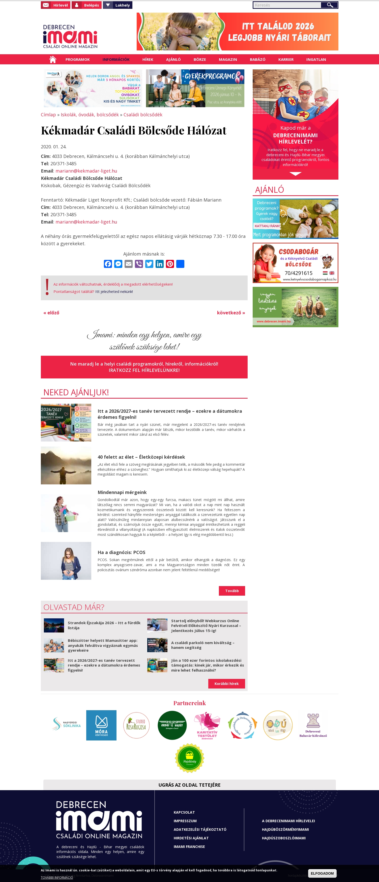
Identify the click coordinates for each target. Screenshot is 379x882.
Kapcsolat (184, 812)
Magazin (228, 59)
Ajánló (173, 59)
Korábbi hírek (227, 683)
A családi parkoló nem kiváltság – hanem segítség (203, 645)
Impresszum (185, 820)
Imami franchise (189, 846)
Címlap (53, 59)
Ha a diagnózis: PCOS (121, 552)
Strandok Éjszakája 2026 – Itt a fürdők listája (104, 625)
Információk (116, 59)
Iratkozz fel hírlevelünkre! (144, 370)
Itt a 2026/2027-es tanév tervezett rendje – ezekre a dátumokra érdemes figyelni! (170, 414)
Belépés (91, 5)
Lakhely (122, 5)
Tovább (232, 590)
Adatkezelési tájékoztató (200, 829)
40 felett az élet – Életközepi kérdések (141, 457)
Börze (200, 59)
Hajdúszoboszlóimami (284, 838)
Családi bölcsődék (143, 115)
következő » (231, 313)
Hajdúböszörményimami (285, 829)
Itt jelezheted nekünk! (114, 291)
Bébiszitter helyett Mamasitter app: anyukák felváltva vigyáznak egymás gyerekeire (103, 645)
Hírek (147, 59)
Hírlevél (60, 5)
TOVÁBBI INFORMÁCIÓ (57, 877)
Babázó (258, 59)
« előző (51, 313)
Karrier (286, 59)
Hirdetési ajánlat (191, 838)
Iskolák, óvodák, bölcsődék (90, 115)
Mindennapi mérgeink (122, 492)
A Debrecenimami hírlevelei (288, 820)
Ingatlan (316, 59)
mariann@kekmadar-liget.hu (86, 171)
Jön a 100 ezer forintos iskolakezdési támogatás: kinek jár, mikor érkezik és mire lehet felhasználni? (207, 665)
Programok (78, 59)
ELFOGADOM (322, 873)
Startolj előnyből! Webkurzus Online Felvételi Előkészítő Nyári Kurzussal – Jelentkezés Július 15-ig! (206, 625)
